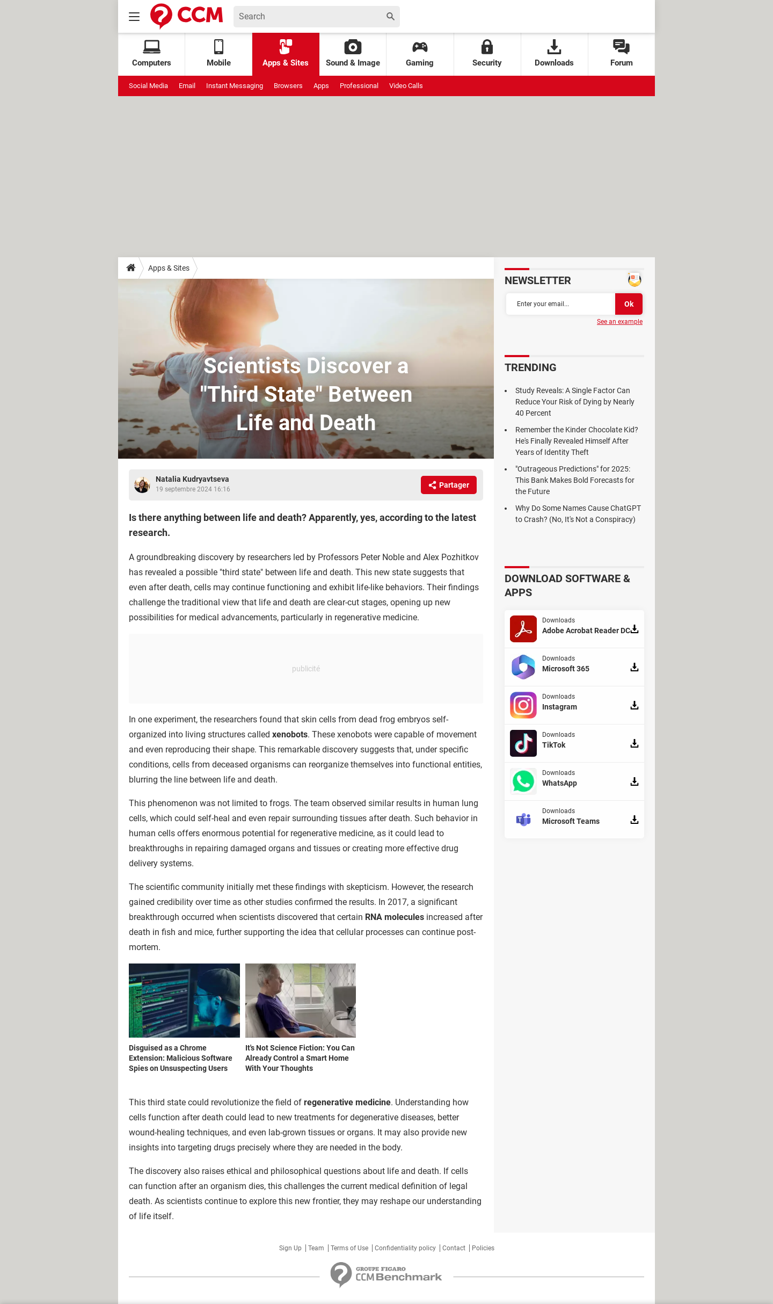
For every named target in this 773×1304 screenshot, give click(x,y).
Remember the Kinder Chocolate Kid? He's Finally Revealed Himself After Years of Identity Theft (576, 441)
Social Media (148, 86)
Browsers (288, 86)
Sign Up (290, 1248)
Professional (359, 86)
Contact (453, 1248)
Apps (321, 86)
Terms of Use (349, 1248)
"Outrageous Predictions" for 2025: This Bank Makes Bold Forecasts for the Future (575, 480)
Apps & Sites (285, 53)
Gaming (420, 53)
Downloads (554, 53)
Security (487, 53)
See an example (620, 321)
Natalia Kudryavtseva (192, 479)
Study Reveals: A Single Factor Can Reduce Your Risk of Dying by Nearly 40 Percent (575, 401)
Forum (621, 53)
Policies (483, 1248)
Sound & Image (353, 53)
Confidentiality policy (405, 1248)
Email (187, 86)
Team (316, 1248)
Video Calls (406, 86)
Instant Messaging (234, 86)
